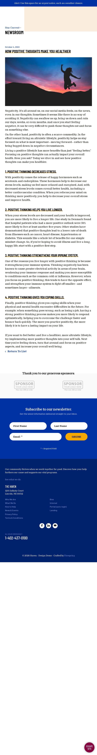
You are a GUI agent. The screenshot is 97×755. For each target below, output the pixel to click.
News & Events (11, 510)
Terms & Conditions (14, 518)
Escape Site (89, 747)
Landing (53, 510)
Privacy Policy (11, 514)
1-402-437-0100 (16, 537)
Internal (53, 503)
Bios (52, 499)
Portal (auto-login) (58, 506)
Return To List (17, 351)
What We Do (10, 503)
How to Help (10, 506)
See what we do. (13, 479)
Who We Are (10, 499)
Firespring (69, 556)
